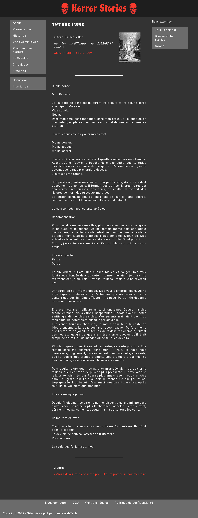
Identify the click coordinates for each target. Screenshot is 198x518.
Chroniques (21, 64)
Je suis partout (165, 30)
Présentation (22, 29)
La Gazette (20, 58)
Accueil (18, 23)
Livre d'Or (19, 71)
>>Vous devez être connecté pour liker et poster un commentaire (100, 474)
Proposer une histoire (22, 50)
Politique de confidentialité (133, 502)
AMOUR (59, 53)
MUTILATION (75, 53)
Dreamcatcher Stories (165, 38)
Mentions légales (97, 502)
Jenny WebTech (66, 513)
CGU (76, 502)
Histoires (19, 35)
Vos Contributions (25, 42)
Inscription (20, 86)
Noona (159, 46)
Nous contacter (56, 502)
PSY (89, 53)
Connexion (20, 80)
